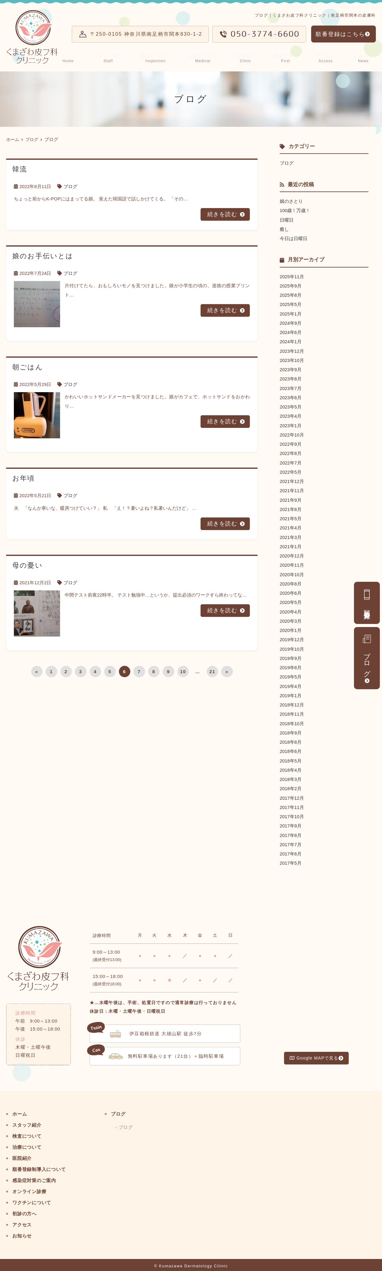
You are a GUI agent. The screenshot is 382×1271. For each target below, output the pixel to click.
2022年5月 (291, 470)
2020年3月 (291, 617)
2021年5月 (291, 516)
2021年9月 (291, 497)
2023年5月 (291, 405)
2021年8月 (291, 506)
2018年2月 (291, 783)
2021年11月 (292, 488)
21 (212, 671)
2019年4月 (291, 682)
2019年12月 (292, 636)
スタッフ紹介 (112, 58)
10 (183, 671)
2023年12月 (292, 349)
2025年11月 (292, 276)
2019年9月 (291, 654)
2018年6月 (291, 747)
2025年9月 (291, 285)
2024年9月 (291, 322)
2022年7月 (291, 460)
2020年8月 (291, 580)
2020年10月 (292, 571)
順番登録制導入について (42, 1164)
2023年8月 (291, 377)
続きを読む (222, 214)
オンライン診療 (31, 1186)
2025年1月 (291, 313)
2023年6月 (291, 396)
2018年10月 (292, 719)
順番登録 (367, 599)
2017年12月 (292, 793)
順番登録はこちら (340, 34)
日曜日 (287, 219)
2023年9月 (291, 368)
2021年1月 (291, 543)
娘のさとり (291, 201)
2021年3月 (291, 534)
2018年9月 (291, 728)
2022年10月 (292, 433)
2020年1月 (291, 626)
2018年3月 (291, 774)
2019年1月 (291, 691)
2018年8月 (291, 737)
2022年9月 (291, 442)
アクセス (328, 58)
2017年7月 (291, 839)
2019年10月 (292, 645)
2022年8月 (291, 451)
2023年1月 (291, 423)
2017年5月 (291, 857)
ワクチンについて (34, 1197)
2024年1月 (291, 340)
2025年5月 (291, 303)
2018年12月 (292, 700)
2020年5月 (291, 599)
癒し (284, 228)
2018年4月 (291, 765)
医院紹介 (250, 58)
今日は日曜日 (293, 238)
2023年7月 (291, 386)
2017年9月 (291, 820)
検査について (160, 58)
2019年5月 (291, 673)
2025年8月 (291, 294)
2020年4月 (291, 608)
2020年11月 (292, 562)
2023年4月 (291, 414)
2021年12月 (292, 479)
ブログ (367, 654)
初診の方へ (288, 58)
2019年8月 (291, 663)
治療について (208, 58)
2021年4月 (291, 525)
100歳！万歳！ (295, 210)
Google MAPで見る (314, 1052)
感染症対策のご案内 (37, 1175)
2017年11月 (292, 802)
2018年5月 (291, 756)
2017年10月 (292, 811)
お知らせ (364, 58)
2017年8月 (291, 830)
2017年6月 (291, 848)
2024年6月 (291, 331)
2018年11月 (292, 710)
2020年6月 (291, 590)
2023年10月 (292, 359)
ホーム (73, 58)
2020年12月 (292, 553)
